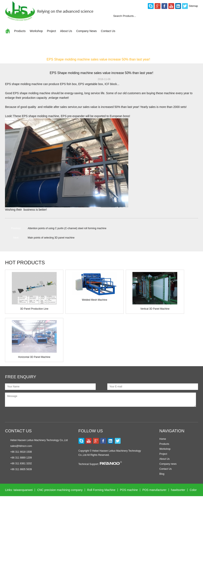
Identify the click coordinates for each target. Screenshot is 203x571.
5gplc (40, 552)
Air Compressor (33, 515)
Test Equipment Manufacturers (56, 539)
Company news (168, 463)
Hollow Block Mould (119, 552)
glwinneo (30, 527)
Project (51, 31)
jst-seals (97, 552)
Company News (86, 31)
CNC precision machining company (60, 490)
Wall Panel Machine (170, 515)
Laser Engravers (147, 552)
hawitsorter (178, 490)
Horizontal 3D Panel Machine (34, 357)
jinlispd (149, 539)
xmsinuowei (176, 527)
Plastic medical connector (134, 527)
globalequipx (166, 539)
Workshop (36, 31)
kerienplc (86, 539)
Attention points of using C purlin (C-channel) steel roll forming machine (67, 228)
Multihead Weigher (141, 515)
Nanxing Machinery (112, 515)
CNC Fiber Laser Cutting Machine (118, 539)
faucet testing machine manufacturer (152, 502)
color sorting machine (19, 552)
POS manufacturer (154, 490)
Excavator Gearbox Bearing (95, 527)
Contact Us (108, 31)
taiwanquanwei (23, 490)
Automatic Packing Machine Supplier (71, 515)
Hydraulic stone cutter (43, 502)
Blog (161, 473)
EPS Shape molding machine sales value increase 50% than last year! (98, 59)
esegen (184, 539)
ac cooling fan (58, 552)
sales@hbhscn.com (21, 446)
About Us (66, 31)
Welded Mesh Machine (94, 299)
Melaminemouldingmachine (79, 502)
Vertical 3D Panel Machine (155, 308)
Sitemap (193, 6)
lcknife (69, 527)
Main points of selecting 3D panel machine (51, 237)
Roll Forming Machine (101, 490)
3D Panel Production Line (34, 308)
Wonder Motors (50, 527)
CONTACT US (18, 431)
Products (20, 31)
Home (9, 59)
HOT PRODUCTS (25, 262)
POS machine (129, 490)
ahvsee (160, 527)
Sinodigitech (79, 552)
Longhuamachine (113, 502)
